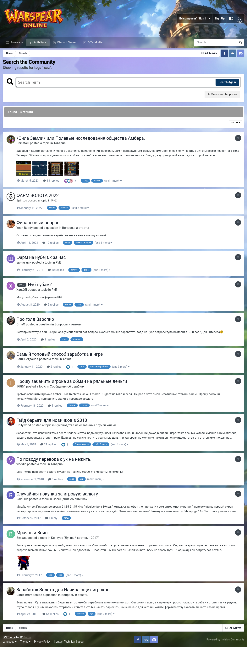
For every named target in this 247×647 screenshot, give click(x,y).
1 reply (52, 518)
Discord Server (66, 44)
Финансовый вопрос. (39, 224)
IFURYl (21, 387)
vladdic (22, 464)
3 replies (49, 340)
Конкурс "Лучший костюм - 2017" (76, 537)
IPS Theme (9, 636)
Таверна (61, 145)
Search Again (227, 84)
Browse (15, 44)
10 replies (57, 271)
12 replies (51, 244)
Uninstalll (23, 145)
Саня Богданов (28, 360)
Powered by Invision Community (225, 638)
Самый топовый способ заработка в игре (60, 354)
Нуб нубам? (41, 285)
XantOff (22, 290)
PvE (55, 202)
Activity (39, 44)
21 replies (49, 444)
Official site (94, 44)
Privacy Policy (42, 641)
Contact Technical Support (69, 641)
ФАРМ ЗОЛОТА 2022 (38, 197)
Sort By (235, 124)
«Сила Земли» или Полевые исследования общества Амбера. (81, 140)
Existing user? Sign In (195, 19)
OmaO (21, 325)
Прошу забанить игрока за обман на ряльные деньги (72, 382)
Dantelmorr (25, 594)
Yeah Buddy (25, 229)
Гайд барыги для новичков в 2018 (52, 420)
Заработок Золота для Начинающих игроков (64, 589)
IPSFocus (25, 636)
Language (10, 641)
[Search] (204, 43)
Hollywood (24, 425)
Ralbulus (23, 499)
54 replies (51, 613)
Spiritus (22, 202)
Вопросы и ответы (76, 229)
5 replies (52, 305)
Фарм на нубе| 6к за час (42, 258)
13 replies (52, 182)
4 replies (56, 406)
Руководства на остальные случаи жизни (86, 425)
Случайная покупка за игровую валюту (58, 494)
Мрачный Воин (33, 532)
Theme (25, 641)
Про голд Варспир (36, 320)
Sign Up (220, 19)
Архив (68, 360)
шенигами (24, 263)
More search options (222, 96)
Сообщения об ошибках (68, 387)
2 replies (55, 367)
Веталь (22, 537)
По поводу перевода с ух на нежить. (54, 459)
